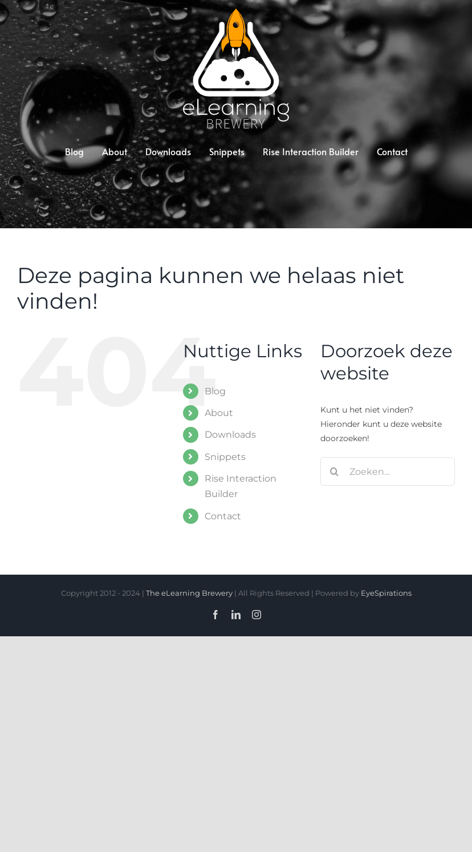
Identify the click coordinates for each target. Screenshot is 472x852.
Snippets (225, 456)
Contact (223, 516)
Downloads (230, 434)
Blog (215, 391)
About (219, 412)
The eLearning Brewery (189, 592)
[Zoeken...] (387, 471)
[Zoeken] (334, 471)
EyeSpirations (386, 592)
